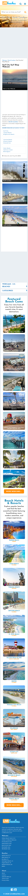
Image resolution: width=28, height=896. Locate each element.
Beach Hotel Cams (6, 845)
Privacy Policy (5, 880)
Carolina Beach (7, 139)
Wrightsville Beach (8, 134)
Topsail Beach (7, 132)
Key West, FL (5, 859)
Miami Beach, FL (6, 857)
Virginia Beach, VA (6, 863)
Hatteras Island (7, 150)
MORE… (4, 866)
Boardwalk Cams (6, 847)
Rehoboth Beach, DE (7, 864)
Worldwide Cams (6, 849)
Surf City (5, 131)
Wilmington (6, 151)
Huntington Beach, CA (7, 861)
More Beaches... (14, 805)
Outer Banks (7, 148)
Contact (4, 875)
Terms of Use (5, 878)
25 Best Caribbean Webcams (9, 840)
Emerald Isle (7, 143)
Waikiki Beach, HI (6, 855)
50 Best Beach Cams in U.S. (9, 838)
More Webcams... (14, 491)
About (3, 873)
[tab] (14, 285)
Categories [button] (7, 291)
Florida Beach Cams (7, 842)
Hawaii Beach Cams (7, 843)
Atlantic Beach (7, 141)
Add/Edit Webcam (6, 877)
